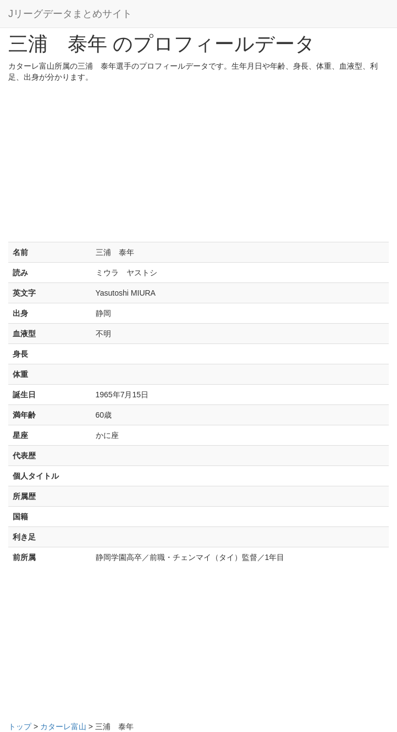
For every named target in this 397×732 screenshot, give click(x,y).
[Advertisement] (198, 165)
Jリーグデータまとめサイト (70, 13)
